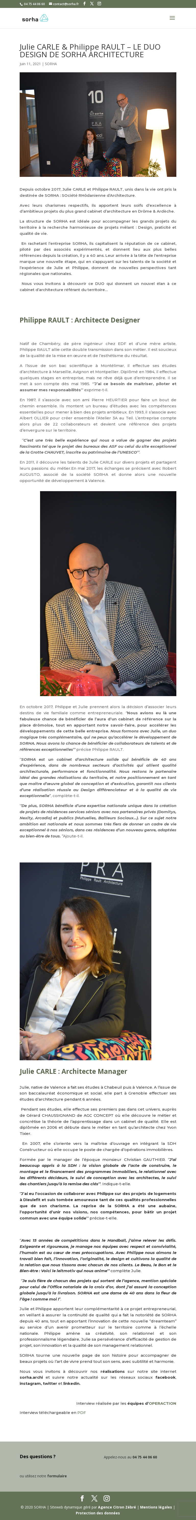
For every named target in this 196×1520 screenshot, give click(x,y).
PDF (81, 1412)
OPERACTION (162, 1403)
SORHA (51, 63)
